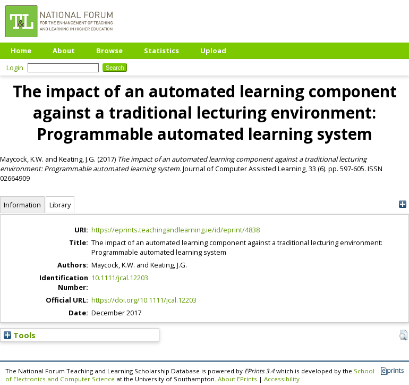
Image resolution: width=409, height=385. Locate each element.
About (64, 50)
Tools (20, 335)
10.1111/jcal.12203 (119, 277)
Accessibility (282, 379)
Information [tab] (22, 205)
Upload (213, 50)
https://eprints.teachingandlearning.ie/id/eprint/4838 (175, 230)
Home (21, 50)
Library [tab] (60, 205)
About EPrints (237, 379)
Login (14, 67)
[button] (403, 335)
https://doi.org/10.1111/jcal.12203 (144, 300)
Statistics (161, 50)
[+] (402, 204)
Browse (109, 50)
